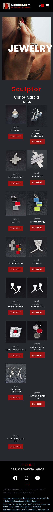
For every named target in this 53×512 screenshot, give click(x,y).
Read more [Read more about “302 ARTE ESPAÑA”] (16, 269)
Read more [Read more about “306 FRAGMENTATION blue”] (16, 441)
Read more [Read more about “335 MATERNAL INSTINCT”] (16, 355)
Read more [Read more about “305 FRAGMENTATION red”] (37, 398)
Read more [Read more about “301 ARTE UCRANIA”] (37, 228)
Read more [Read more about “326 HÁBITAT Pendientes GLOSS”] (37, 312)
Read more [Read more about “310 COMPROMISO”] (16, 183)
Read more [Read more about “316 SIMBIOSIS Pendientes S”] (16, 398)
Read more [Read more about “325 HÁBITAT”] (37, 269)
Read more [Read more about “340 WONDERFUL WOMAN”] (37, 355)
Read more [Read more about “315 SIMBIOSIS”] (16, 136)
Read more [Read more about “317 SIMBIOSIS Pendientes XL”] (37, 142)
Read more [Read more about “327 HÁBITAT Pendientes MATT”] (16, 312)
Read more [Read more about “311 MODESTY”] (37, 182)
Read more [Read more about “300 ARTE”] (16, 228)
